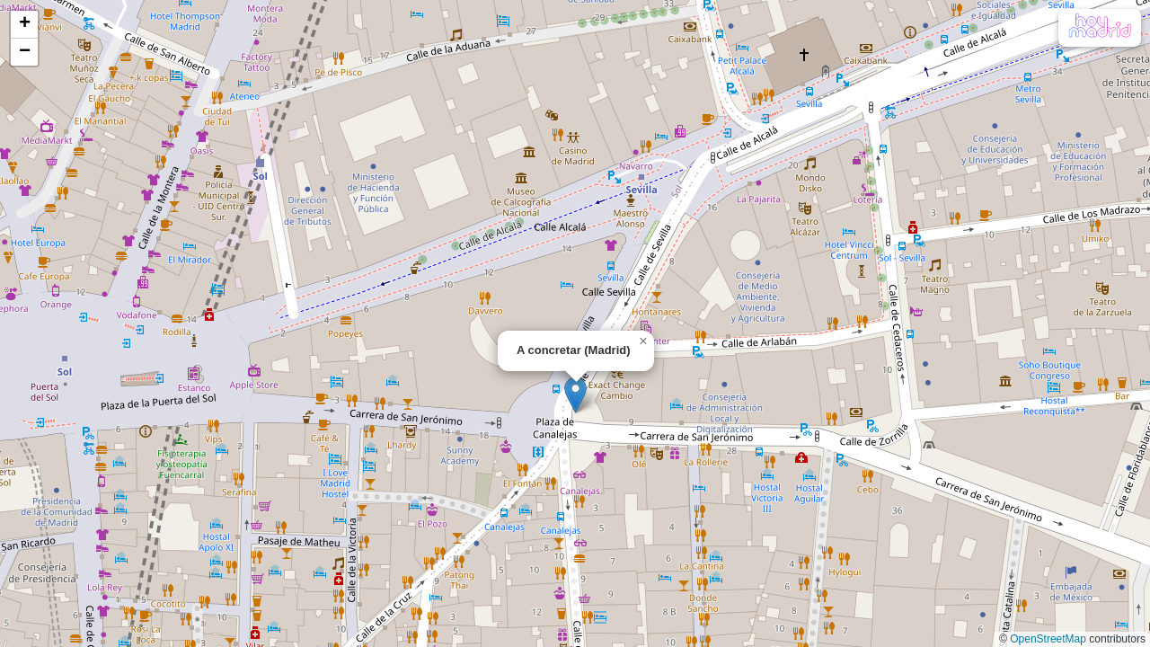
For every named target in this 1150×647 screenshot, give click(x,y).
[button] (575, 395)
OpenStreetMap (1048, 639)
